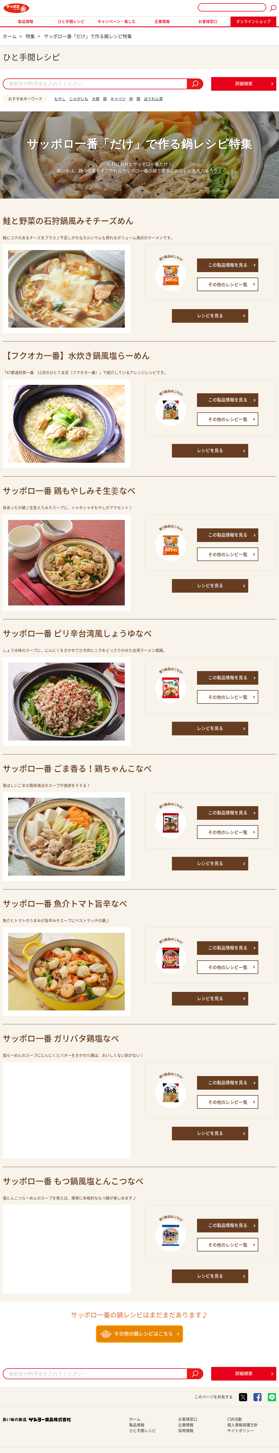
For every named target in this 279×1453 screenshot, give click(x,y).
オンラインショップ (253, 21)
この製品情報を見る (227, 265)
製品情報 (25, 21)
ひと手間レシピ (71, 21)
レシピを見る (210, 315)
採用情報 (185, 1431)
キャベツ (118, 99)
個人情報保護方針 (242, 1425)
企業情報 (162, 21)
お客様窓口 (207, 21)
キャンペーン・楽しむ (117, 21)
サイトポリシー (240, 1431)
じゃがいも (78, 99)
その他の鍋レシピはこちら (136, 1334)
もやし (60, 99)
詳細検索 (244, 83)
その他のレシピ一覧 (227, 284)
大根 (95, 99)
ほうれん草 (153, 99)
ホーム (135, 1419)
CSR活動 (234, 1419)
